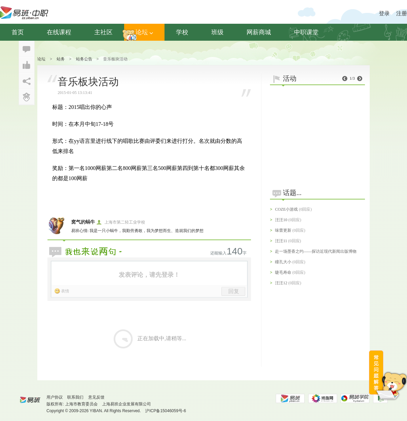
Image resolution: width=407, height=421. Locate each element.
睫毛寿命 (283, 272)
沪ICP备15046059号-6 (165, 410)
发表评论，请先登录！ (149, 274)
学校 (182, 32)
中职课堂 (306, 32)
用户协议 (54, 397)
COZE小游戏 (286, 209)
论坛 (144, 32)
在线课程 (59, 32)
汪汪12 (281, 283)
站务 (61, 59)
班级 (217, 32)
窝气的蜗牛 (83, 222)
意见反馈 (96, 397)
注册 (401, 13)
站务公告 (84, 59)
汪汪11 (281, 240)
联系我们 (75, 397)
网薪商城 (259, 32)
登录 (384, 13)
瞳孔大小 (283, 262)
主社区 (103, 32)
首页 (18, 32)
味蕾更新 (283, 230)
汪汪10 (281, 219)
